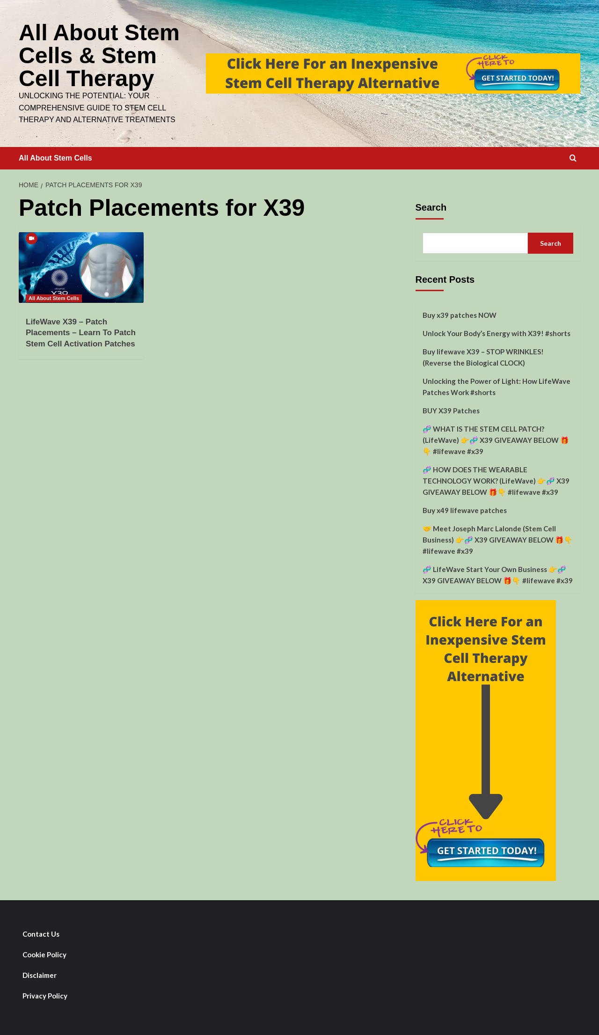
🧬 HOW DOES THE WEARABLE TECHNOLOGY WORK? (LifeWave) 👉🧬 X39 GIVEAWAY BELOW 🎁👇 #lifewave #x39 (496, 479)
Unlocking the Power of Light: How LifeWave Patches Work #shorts (496, 385)
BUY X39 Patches (451, 409)
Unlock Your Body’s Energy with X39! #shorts (496, 332)
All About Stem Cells (55, 157)
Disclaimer (39, 973)
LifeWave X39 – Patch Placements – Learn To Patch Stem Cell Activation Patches (81, 331)
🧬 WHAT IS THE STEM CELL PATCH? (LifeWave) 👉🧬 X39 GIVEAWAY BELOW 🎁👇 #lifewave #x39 (496, 438)
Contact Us (40, 932)
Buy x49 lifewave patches (465, 509)
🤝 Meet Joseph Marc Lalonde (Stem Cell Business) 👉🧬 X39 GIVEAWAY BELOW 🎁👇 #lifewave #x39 (498, 538)
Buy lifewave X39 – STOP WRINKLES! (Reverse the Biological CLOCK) (483, 356)
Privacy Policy (44, 994)
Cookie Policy (44, 953)
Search (431, 206)
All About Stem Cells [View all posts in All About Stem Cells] (54, 297)
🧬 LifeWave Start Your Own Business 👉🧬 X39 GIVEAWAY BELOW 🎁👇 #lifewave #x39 (498, 573)
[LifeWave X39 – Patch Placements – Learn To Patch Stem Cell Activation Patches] (81, 266)
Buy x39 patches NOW (460, 313)
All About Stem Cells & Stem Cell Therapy (99, 54)
